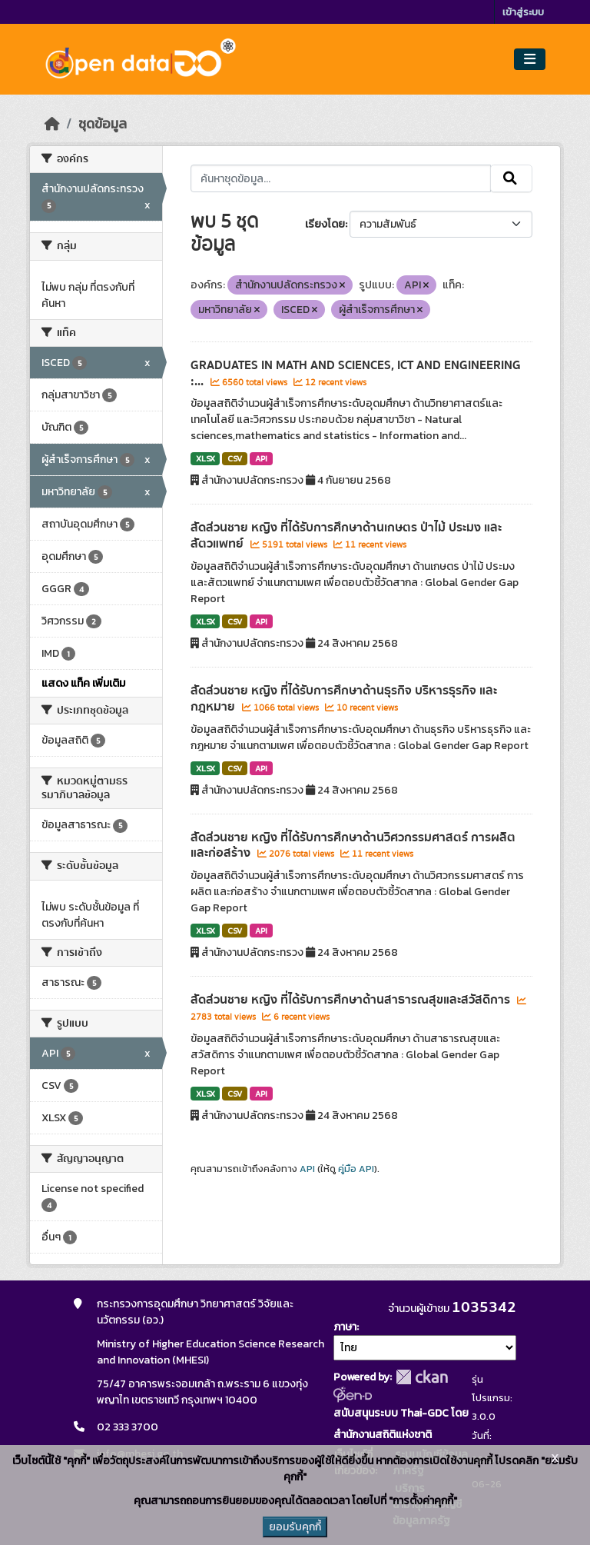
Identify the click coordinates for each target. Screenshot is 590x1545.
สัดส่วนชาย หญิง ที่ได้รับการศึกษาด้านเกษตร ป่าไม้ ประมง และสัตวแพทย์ (346, 536)
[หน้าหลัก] (52, 124)
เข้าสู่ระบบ (523, 12)
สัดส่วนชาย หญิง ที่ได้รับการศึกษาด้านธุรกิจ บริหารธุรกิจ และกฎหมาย (344, 699)
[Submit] (511, 178)
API (261, 458)
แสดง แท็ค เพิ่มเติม (83, 683)
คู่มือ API (356, 1169)
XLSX (205, 458)
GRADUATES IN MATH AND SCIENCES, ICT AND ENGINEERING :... (356, 373)
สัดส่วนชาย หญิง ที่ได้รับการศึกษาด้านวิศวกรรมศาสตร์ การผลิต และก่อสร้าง (353, 845)
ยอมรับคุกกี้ (295, 1527)
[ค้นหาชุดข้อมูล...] (341, 178)
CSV (234, 458)
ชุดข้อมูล (102, 124)
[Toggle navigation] (529, 59)
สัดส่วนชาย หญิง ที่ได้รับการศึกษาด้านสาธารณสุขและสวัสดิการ (352, 1000)
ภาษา (344, 1327)
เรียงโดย (325, 224)
